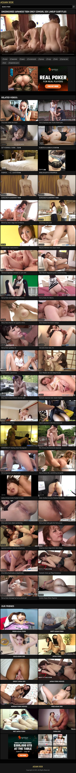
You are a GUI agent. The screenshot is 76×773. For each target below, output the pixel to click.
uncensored (32, 59)
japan (23, 59)
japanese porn (14, 63)
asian (5, 59)
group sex (65, 59)
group (42, 59)
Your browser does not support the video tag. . (38, 35)
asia (56, 59)
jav (5, 63)
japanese (14, 59)
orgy (49, 59)
